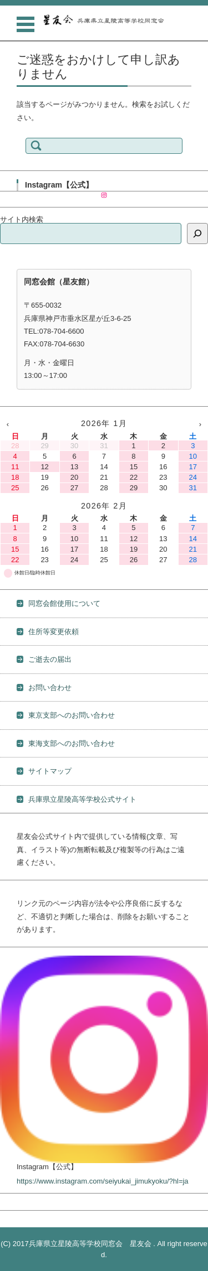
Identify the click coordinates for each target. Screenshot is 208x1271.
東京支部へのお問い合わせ (71, 715)
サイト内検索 (21, 219)
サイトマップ (50, 771)
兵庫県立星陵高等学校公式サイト (82, 799)
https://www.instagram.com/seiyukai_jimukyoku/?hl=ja (103, 1181)
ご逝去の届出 (50, 659)
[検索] (197, 233)
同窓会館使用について (64, 603)
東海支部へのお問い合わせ (71, 743)
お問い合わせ (50, 687)
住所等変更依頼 (53, 631)
